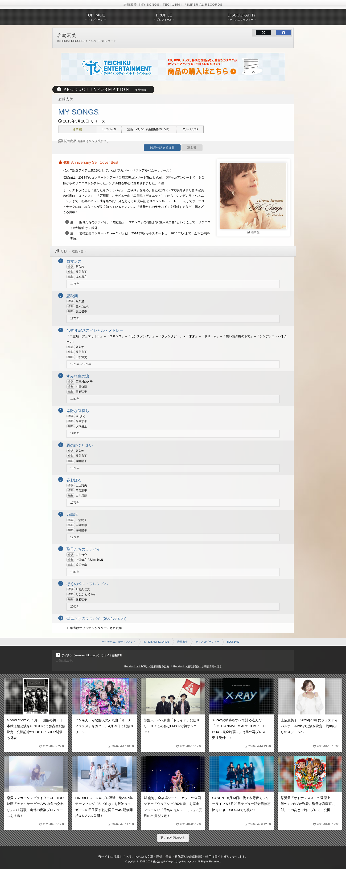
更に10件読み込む (173, 838)
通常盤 (192, 147)
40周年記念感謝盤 (162, 147)
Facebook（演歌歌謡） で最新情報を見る (197, 666)
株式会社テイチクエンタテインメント (175, 861)
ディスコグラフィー (207, 641)
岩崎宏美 (182, 641)
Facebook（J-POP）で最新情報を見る (146, 666)
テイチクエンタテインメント (119, 641)
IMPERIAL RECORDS (156, 641)
